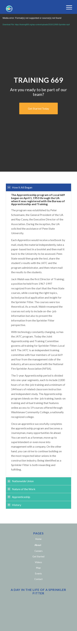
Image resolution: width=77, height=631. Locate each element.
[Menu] (66, 7)
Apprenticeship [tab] (19, 496)
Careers (38, 551)
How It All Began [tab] (20, 187)
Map (38, 567)
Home (38, 539)
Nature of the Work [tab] (21, 489)
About (38, 545)
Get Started (38, 556)
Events (38, 573)
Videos (38, 562)
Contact (38, 579)
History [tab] (14, 504)
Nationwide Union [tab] (21, 481)
